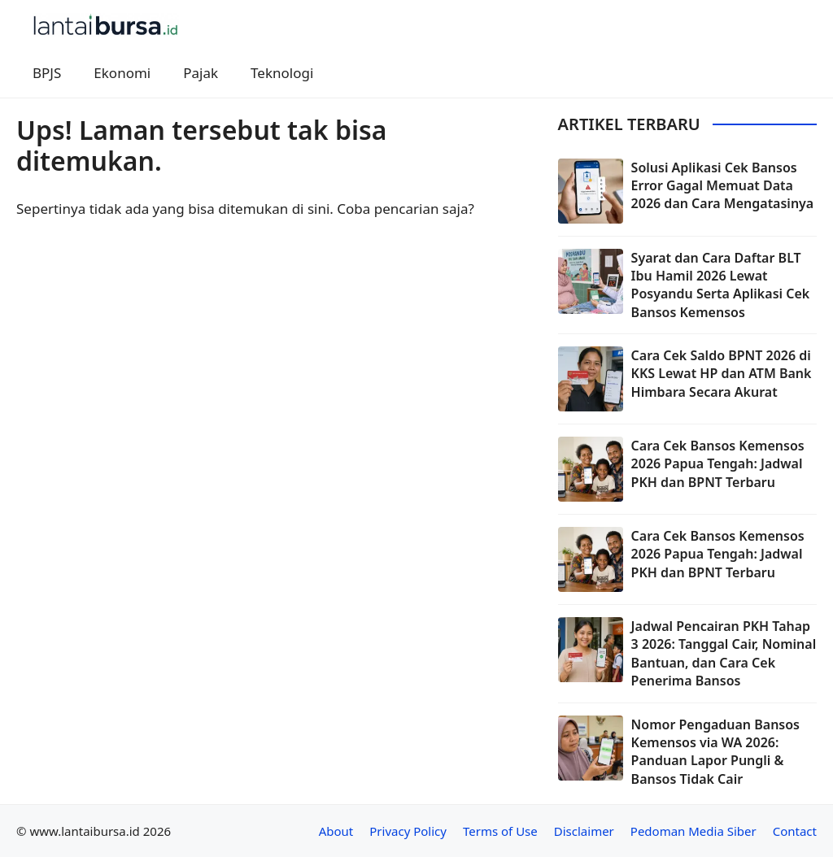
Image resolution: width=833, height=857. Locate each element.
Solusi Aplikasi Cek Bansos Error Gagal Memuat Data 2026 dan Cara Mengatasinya (722, 186)
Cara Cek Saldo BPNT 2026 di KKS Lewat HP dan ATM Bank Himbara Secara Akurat (721, 373)
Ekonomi (122, 72)
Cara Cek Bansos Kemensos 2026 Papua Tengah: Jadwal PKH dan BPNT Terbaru (718, 464)
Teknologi (282, 72)
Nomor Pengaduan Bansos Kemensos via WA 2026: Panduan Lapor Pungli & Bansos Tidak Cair (715, 752)
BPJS (47, 72)
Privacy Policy (408, 831)
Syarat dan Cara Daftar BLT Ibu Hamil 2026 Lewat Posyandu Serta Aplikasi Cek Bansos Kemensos (720, 285)
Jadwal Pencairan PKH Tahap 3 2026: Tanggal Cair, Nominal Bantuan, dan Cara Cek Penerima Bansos (724, 653)
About (336, 831)
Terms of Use (500, 831)
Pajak (200, 72)
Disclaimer (584, 831)
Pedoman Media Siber (693, 831)
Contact (795, 831)
